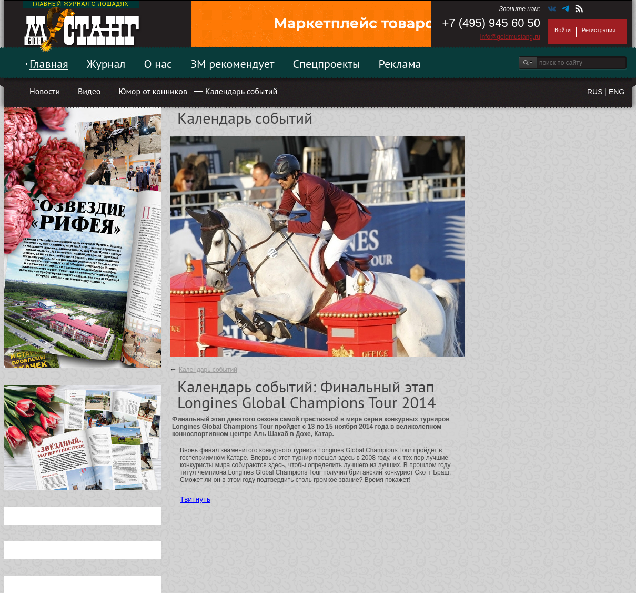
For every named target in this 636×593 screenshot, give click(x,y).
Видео (89, 91)
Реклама (400, 63)
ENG (616, 91)
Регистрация (598, 30)
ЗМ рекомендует (232, 63)
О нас (158, 63)
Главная (48, 63)
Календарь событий (241, 91)
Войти (562, 30)
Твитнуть (195, 499)
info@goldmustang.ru (510, 37)
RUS (595, 91)
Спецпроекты (326, 63)
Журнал (106, 63)
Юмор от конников (152, 91)
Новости (44, 91)
